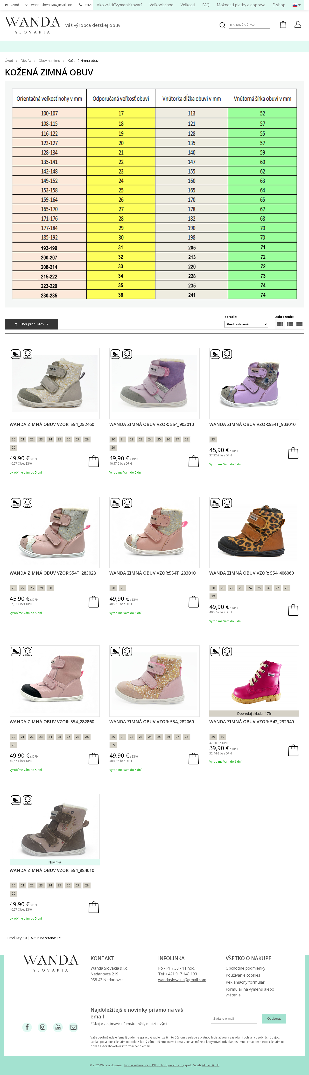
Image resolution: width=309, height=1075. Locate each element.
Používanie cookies (243, 975)
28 (87, 439)
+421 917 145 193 (181, 974)
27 (77, 439)
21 (22, 439)
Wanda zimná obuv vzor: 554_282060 (151, 721)
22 (32, 439)
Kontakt (102, 958)
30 (50, 588)
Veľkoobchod (161, 4)
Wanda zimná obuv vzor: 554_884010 (52, 870)
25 (59, 439)
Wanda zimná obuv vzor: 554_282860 (52, 721)
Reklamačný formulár (245, 982)
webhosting (176, 1065)
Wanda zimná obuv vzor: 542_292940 (251, 721)
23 (41, 439)
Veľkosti (188, 4)
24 (50, 439)
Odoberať (274, 1018)
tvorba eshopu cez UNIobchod (145, 1065)
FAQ (206, 4)
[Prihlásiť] (298, 25)
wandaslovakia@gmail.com (52, 4)
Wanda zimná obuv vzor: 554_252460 (52, 424)
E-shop (279, 4)
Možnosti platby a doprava (241, 4)
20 (13, 439)
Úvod (15, 4)
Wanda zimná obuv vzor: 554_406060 (251, 573)
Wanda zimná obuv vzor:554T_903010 (252, 424)
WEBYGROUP (210, 1065)
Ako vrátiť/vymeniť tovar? (119, 4)
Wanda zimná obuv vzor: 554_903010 (151, 424)
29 (13, 448)
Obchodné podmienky (245, 968)
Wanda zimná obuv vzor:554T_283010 (152, 573)
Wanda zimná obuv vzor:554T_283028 (53, 573)
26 (68, 439)
